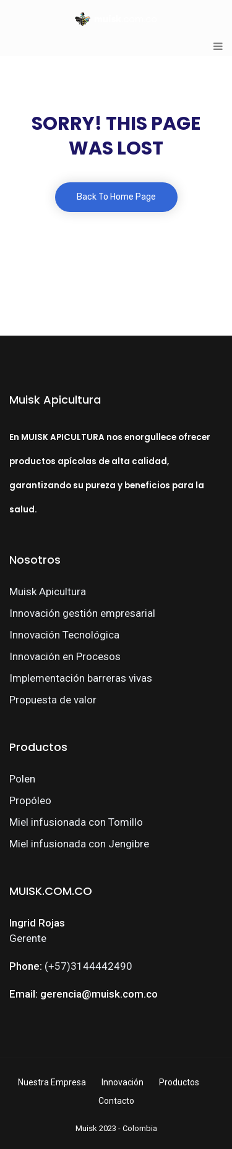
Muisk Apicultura (47, 591)
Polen (22, 779)
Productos (179, 1082)
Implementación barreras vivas (80, 678)
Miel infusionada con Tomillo (76, 822)
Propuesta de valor (53, 699)
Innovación (122, 1082)
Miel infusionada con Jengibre (79, 843)
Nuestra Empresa (52, 1082)
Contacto (116, 1101)
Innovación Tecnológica (64, 635)
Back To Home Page (116, 197)
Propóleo (30, 800)
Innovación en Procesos (65, 656)
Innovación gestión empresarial (82, 613)
